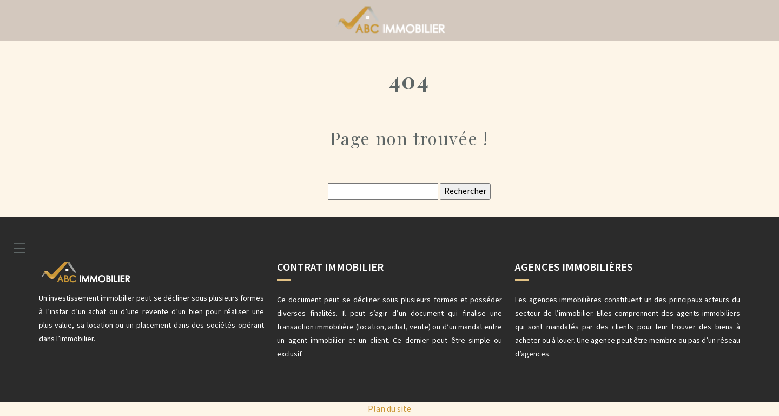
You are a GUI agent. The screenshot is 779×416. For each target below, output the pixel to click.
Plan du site (389, 409)
